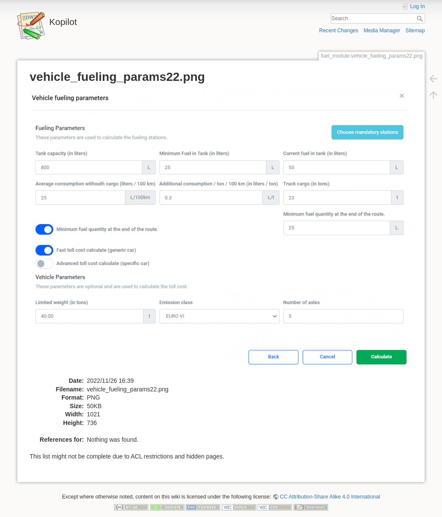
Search (421, 18)
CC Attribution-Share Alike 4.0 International (330, 497)
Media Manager (382, 31)
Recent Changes (338, 31)
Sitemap (415, 31)
